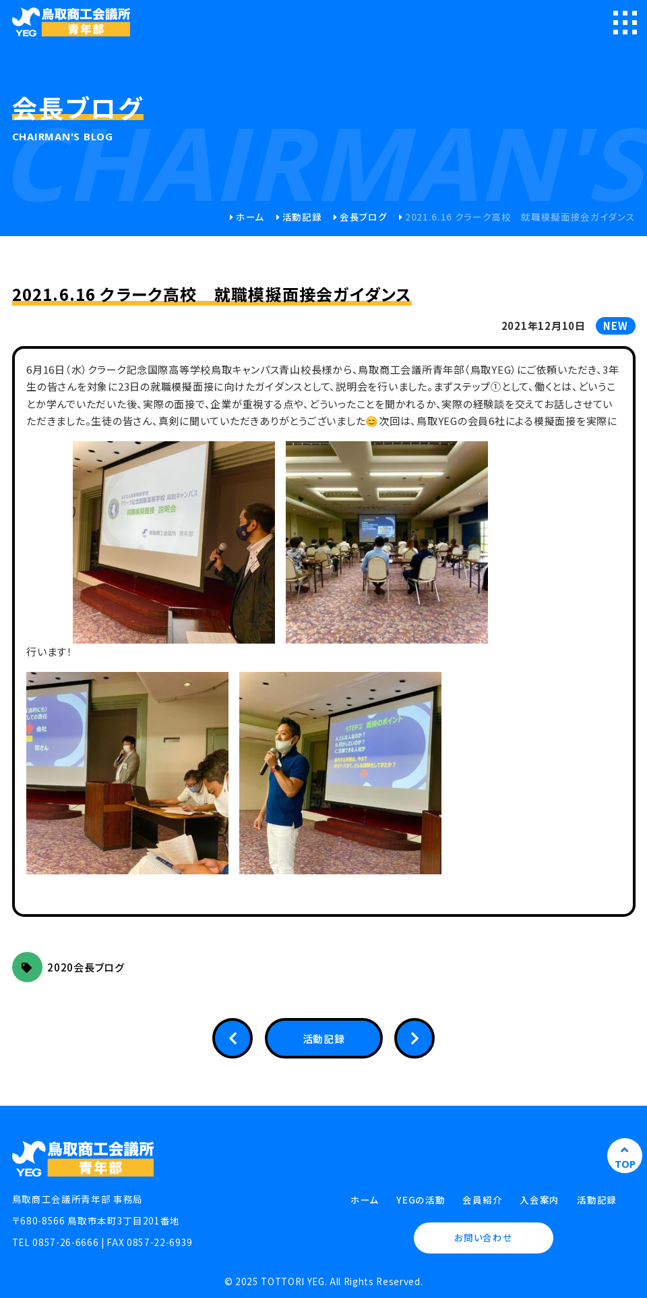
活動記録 (302, 216)
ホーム (250, 216)
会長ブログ (363, 216)
